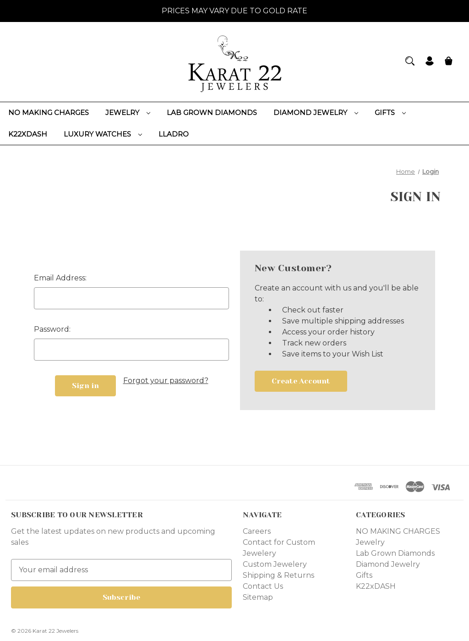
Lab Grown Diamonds (212, 112)
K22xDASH (27, 134)
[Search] (410, 61)
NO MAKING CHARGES (48, 112)
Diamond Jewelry (315, 112)
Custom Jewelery (275, 564)
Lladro (173, 134)
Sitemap (258, 597)
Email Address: (60, 278)
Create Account (301, 381)
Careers (257, 531)
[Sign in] (429, 62)
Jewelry (127, 112)
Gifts (390, 112)
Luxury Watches (103, 134)
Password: (52, 329)
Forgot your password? (165, 380)
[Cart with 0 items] (448, 62)
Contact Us (263, 586)
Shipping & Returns (278, 575)
